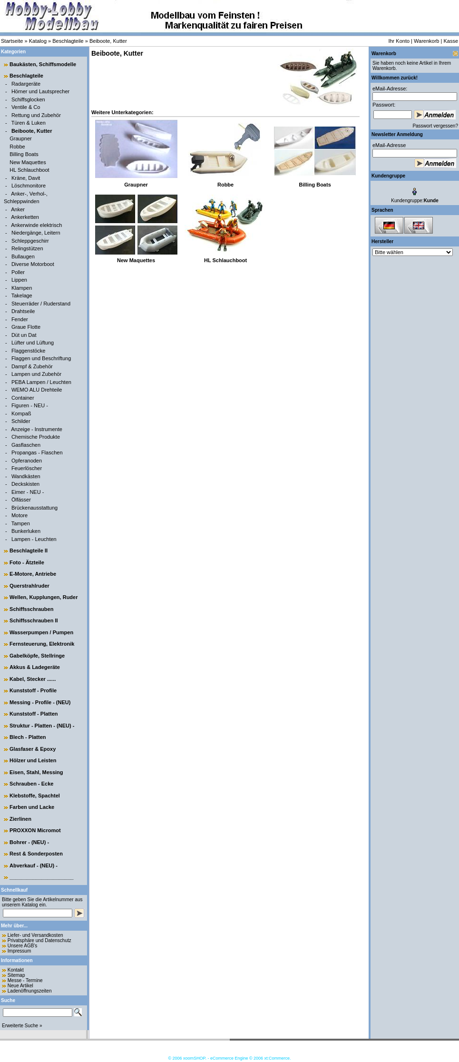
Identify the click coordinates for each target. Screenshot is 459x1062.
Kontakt (16, 970)
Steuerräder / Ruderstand (40, 303)
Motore (19, 515)
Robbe (17, 146)
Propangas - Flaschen (37, 452)
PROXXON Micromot (35, 830)
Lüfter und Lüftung (32, 342)
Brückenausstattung (34, 508)
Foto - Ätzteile (27, 562)
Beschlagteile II (29, 550)
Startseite (12, 41)
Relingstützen (27, 248)
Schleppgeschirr (30, 241)
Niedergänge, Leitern (35, 233)
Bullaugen (23, 256)
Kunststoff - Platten (34, 714)
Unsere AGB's (23, 945)
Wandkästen (25, 476)
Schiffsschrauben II (34, 620)
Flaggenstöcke (28, 351)
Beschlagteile (67, 41)
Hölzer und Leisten (33, 760)
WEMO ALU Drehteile (36, 390)
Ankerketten (25, 217)
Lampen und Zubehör (36, 374)
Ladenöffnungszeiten (30, 990)
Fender (19, 319)
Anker (18, 209)
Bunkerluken (25, 531)
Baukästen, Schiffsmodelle (43, 64)
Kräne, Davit (25, 178)
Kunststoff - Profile (33, 690)
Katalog (38, 41)
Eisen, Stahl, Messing (36, 772)
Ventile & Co (25, 107)
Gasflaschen (25, 445)
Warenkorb (426, 41)
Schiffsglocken (28, 99)
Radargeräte (25, 84)
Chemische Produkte (35, 437)
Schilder (20, 421)
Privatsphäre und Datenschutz (39, 940)
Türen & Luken (28, 123)
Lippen (19, 280)
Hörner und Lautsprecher (40, 91)
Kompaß (21, 413)
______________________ (42, 877)
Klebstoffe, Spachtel (35, 795)
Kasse (450, 41)
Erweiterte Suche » (22, 1025)
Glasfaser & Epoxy (33, 749)
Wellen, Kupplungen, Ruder (44, 597)
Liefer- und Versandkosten (35, 935)
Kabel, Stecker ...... (33, 679)
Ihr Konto (399, 41)
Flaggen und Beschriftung (41, 358)
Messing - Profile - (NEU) (40, 702)
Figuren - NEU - (29, 405)
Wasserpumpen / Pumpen (41, 632)
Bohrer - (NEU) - (29, 842)
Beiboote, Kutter (108, 41)
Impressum (19, 951)
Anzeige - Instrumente (36, 429)
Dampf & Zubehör (32, 366)
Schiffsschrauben (31, 609)
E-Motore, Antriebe (33, 574)
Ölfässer (21, 499)
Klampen (21, 288)
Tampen (20, 523)
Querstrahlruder (29, 586)
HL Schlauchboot (29, 170)
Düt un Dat (24, 335)
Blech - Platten (28, 737)
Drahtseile (23, 311)
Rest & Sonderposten (36, 853)
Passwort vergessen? (435, 125)
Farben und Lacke (32, 807)
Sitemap (16, 975)
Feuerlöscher (26, 468)
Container (22, 398)
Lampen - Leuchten (34, 539)
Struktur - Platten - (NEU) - (42, 725)
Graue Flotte (25, 327)
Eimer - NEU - (27, 492)
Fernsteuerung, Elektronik (42, 644)
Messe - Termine (25, 980)
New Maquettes (28, 162)
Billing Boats (24, 154)
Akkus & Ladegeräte (35, 667)
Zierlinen (20, 819)
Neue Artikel (20, 985)
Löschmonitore (28, 185)
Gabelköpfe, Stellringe (37, 656)
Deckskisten (25, 484)
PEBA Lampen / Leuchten (41, 382)
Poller (18, 272)
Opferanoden (26, 460)
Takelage (21, 295)
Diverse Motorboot (32, 264)
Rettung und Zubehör (36, 115)
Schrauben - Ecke (31, 784)
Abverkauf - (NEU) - (34, 865)
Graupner (20, 138)
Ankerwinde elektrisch (36, 225)
